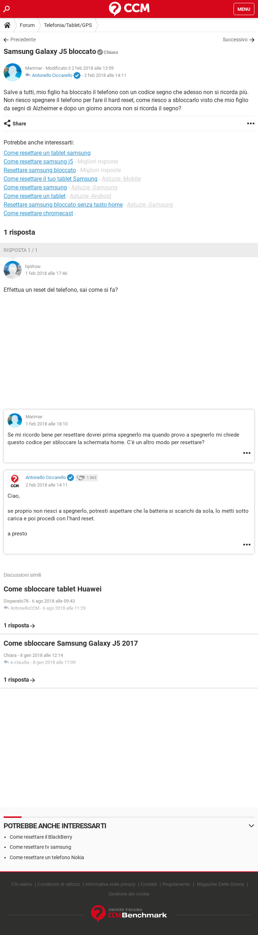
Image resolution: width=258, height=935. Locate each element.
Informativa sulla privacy (110, 884)
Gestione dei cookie (128, 894)
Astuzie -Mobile (121, 178)
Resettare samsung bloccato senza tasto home (63, 204)
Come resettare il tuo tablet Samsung (51, 178)
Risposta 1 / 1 (21, 250)
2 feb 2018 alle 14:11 (105, 75)
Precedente (23, 39)
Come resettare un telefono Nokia (47, 857)
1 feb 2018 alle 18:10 (47, 424)
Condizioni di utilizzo (58, 884)
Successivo (235, 39)
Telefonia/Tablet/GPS (68, 25)
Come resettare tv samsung (40, 847)
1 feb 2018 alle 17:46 (46, 273)
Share (19, 123)
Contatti (149, 884)
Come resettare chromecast (38, 213)
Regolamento (176, 884)
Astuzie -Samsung (94, 187)
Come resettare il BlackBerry (41, 837)
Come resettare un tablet (34, 196)
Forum (27, 25)
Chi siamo (21, 884)
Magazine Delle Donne (220, 884)
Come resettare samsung (35, 187)
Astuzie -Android (90, 196)
